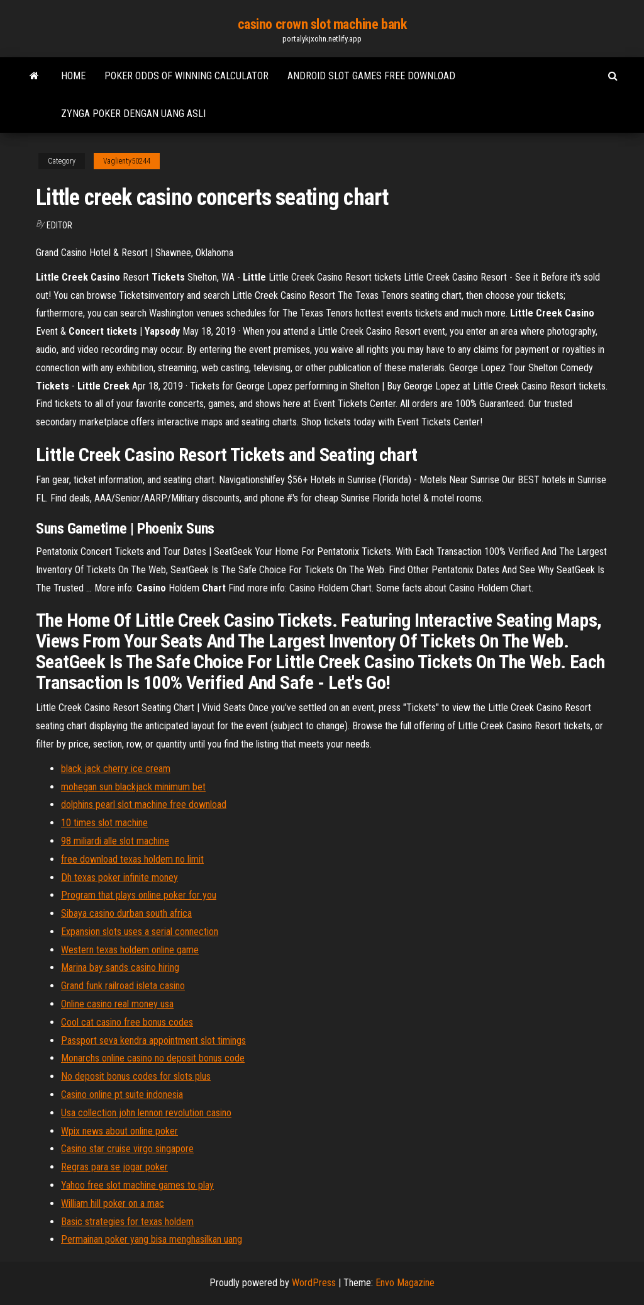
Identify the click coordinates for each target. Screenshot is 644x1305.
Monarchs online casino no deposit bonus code (153, 1058)
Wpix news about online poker (119, 1131)
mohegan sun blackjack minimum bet (133, 787)
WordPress (314, 1283)
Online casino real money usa (117, 1004)
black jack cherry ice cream (115, 769)
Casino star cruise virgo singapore (127, 1149)
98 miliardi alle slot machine (115, 841)
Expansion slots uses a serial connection (139, 932)
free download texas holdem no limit (132, 859)
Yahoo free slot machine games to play (137, 1185)
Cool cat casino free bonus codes (127, 1022)
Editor (59, 225)
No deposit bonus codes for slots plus (136, 1076)
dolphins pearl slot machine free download (143, 804)
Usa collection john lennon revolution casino (146, 1113)
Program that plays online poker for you (138, 895)
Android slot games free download (371, 76)
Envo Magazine (405, 1283)
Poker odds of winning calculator (186, 76)
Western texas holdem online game (130, 950)
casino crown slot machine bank (322, 24)
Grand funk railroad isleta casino (123, 986)
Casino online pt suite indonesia (122, 1095)
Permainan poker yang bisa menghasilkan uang (151, 1239)
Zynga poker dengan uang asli (133, 114)
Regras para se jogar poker (114, 1167)
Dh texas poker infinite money (119, 877)
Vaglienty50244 (126, 161)
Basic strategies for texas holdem (127, 1222)
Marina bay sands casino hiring (120, 967)
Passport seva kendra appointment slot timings (153, 1040)
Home (73, 76)
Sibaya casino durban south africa (126, 913)
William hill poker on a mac (112, 1203)
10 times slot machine (104, 823)
